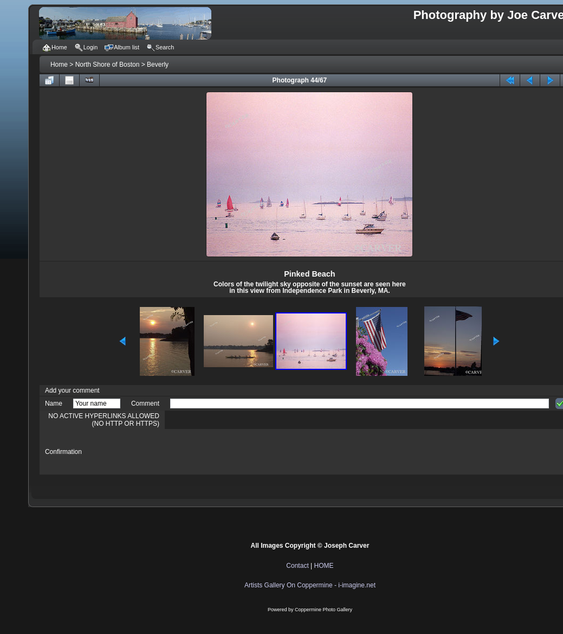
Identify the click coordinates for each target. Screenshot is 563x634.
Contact (297, 565)
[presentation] (252, 452)
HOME (324, 565)
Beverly (158, 64)
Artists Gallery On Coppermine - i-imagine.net (310, 585)
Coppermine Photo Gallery (323, 609)
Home (59, 64)
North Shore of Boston (107, 64)
